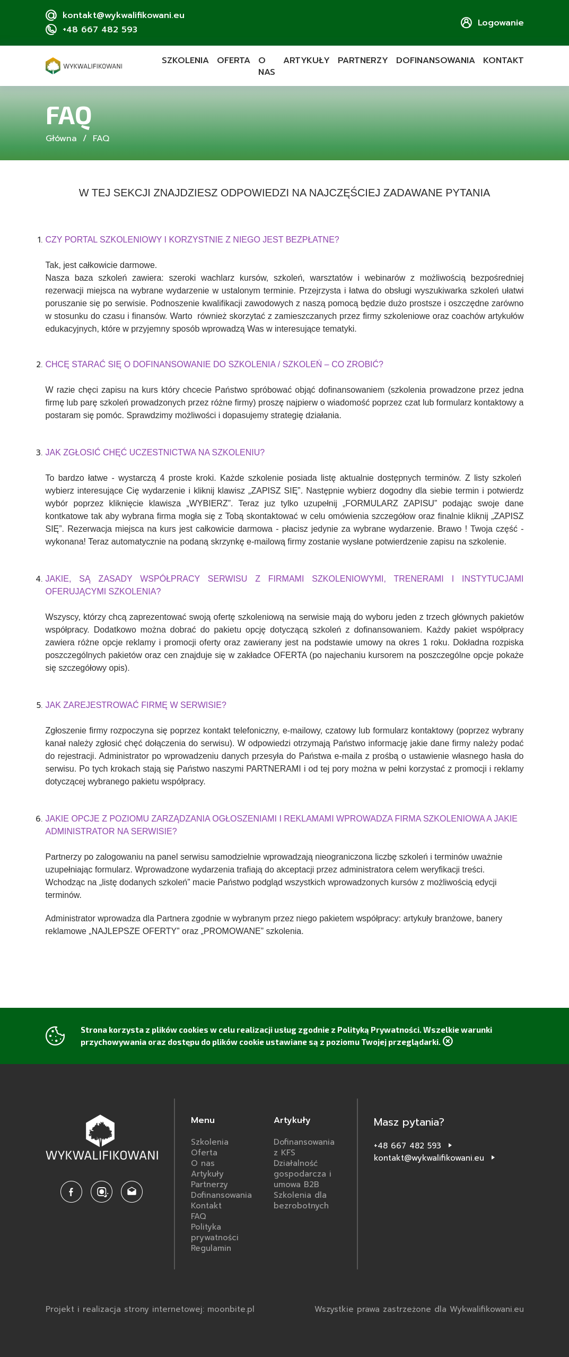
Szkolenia (185, 60)
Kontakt (503, 60)
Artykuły (306, 60)
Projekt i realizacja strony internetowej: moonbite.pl (150, 1309)
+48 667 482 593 (407, 1146)
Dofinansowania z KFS (304, 1147)
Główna (61, 138)
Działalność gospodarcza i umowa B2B (302, 1174)
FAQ (198, 1216)
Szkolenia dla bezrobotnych (301, 1200)
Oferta (233, 60)
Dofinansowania (435, 60)
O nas (266, 66)
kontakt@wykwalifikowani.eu (429, 1158)
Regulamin (211, 1248)
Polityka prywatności (215, 1232)
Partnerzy (363, 60)
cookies (193, 1029)
